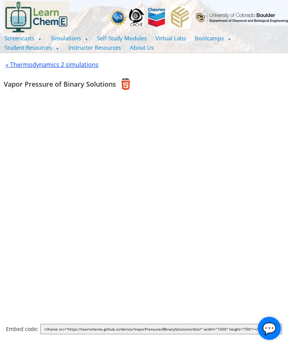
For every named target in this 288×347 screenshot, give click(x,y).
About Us (142, 47)
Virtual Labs (171, 38)
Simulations (69, 38)
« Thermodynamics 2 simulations (52, 65)
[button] (23, 38)
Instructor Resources (94, 47)
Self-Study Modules (122, 38)
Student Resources (31, 47)
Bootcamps (213, 38)
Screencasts (23, 38)
